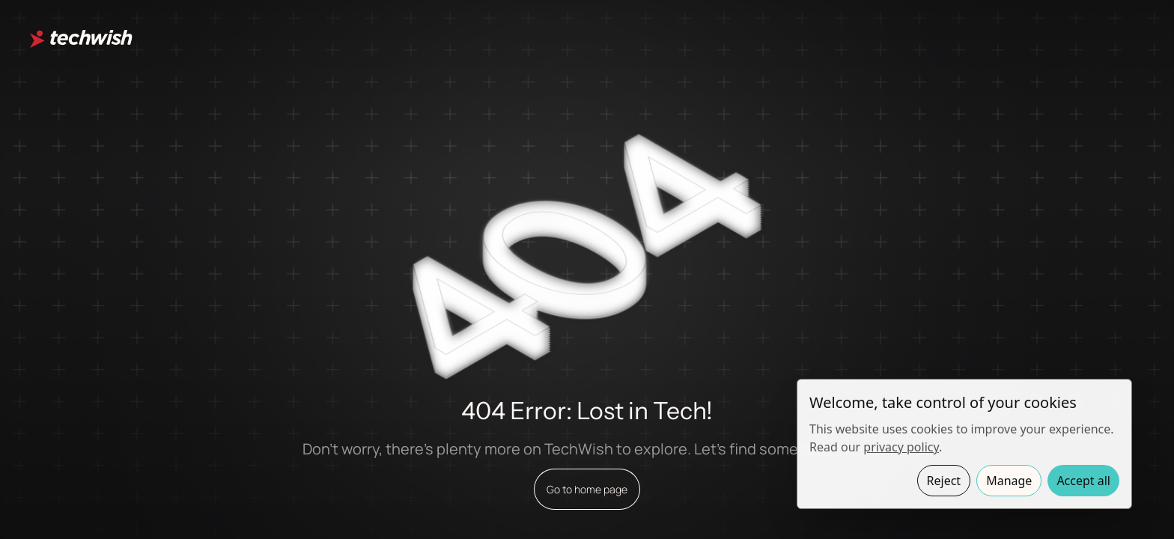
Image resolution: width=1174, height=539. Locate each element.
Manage (1009, 480)
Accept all (1083, 480)
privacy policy (901, 447)
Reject (944, 480)
